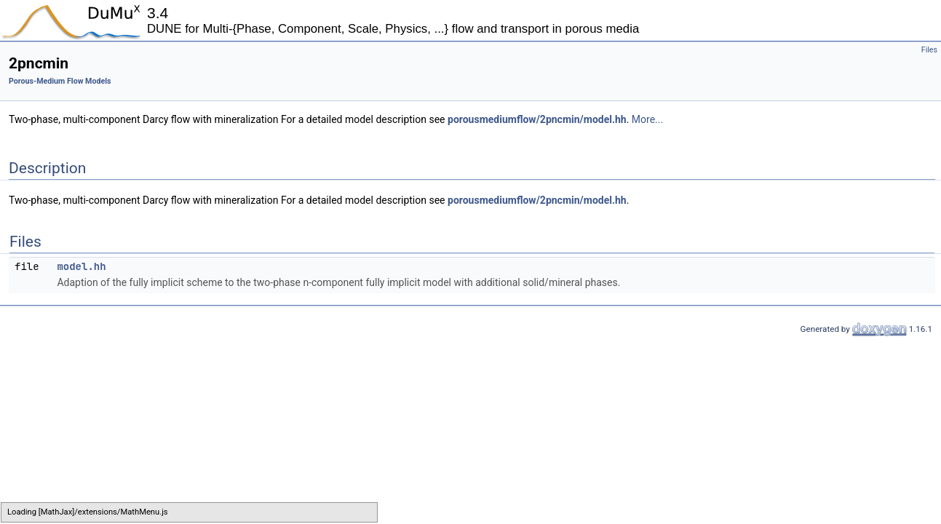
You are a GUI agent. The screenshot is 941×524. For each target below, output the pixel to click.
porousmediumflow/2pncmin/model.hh (537, 119)
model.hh (81, 266)
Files (929, 50)
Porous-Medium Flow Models (60, 81)
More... (647, 119)
